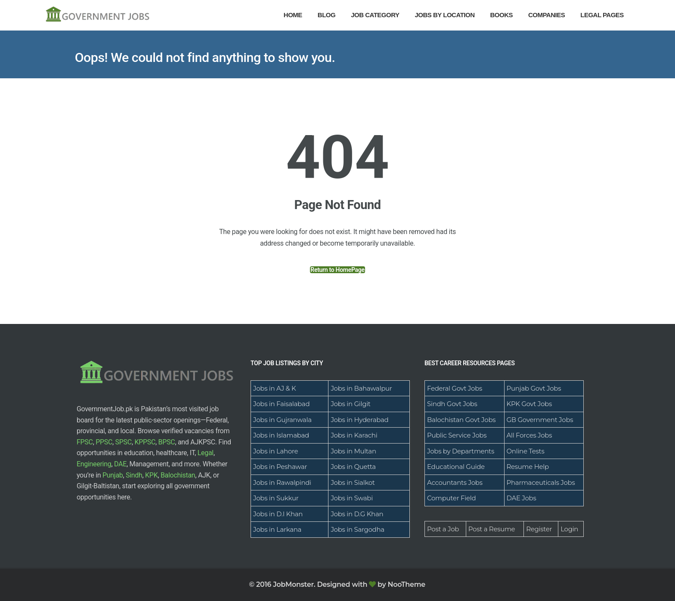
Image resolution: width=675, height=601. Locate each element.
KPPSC (144, 442)
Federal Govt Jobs (454, 388)
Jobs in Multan (353, 451)
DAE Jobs (521, 498)
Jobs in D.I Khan (278, 514)
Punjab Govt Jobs (534, 388)
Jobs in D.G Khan (357, 514)
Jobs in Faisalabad (281, 404)
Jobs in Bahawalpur (361, 388)
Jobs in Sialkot (353, 482)
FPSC (85, 442)
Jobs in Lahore (275, 451)
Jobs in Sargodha (357, 529)
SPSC (123, 442)
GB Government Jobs (540, 420)
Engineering (94, 464)
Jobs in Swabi (352, 498)
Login (569, 529)
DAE (120, 464)
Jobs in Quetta (353, 466)
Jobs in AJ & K (274, 388)
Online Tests (526, 451)
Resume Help (528, 466)
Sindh (134, 475)
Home (293, 14)
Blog (326, 14)
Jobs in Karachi (354, 435)
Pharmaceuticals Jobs (541, 482)
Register (539, 529)
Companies (546, 14)
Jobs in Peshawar (280, 466)
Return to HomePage (337, 269)
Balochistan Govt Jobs (461, 420)
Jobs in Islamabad (281, 435)
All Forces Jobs (529, 435)
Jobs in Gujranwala (282, 420)
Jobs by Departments (460, 451)
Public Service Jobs (456, 435)
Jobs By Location (445, 14)
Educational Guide (456, 466)
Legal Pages (602, 14)
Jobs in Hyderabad (359, 420)
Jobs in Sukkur (275, 498)
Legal (206, 453)
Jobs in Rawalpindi (282, 482)
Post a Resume (491, 529)
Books (501, 14)
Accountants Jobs (455, 482)
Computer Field (451, 498)
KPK (151, 475)
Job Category (375, 14)
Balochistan (178, 475)
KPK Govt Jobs (529, 404)
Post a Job (443, 529)
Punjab (112, 475)
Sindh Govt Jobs (452, 404)
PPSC (104, 442)
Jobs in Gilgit (350, 404)
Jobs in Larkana (277, 529)
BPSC (166, 442)
